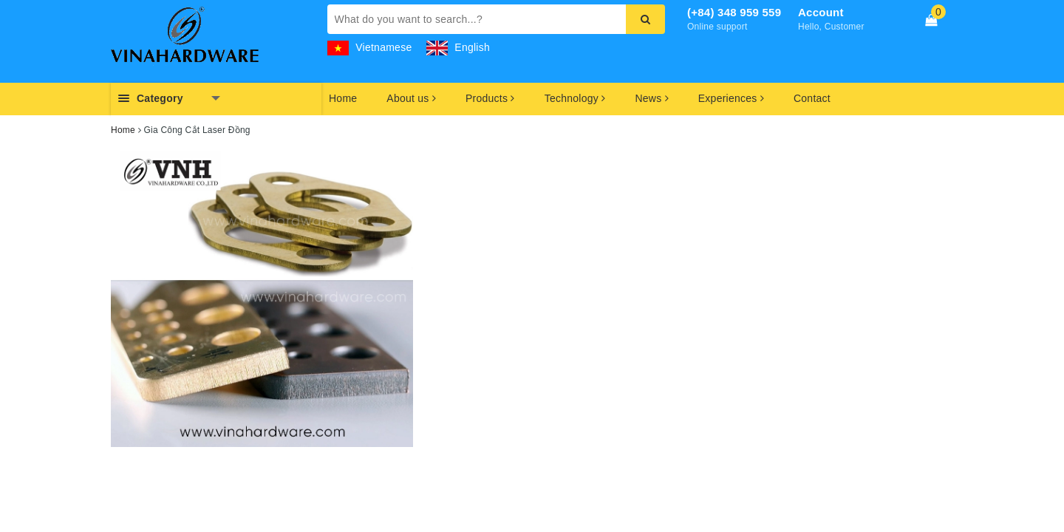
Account (821, 12)
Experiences (731, 98)
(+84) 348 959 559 (734, 12)
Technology (575, 98)
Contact (812, 98)
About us (411, 98)
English (458, 47)
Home (343, 98)
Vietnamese (369, 47)
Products (490, 98)
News (651, 98)
